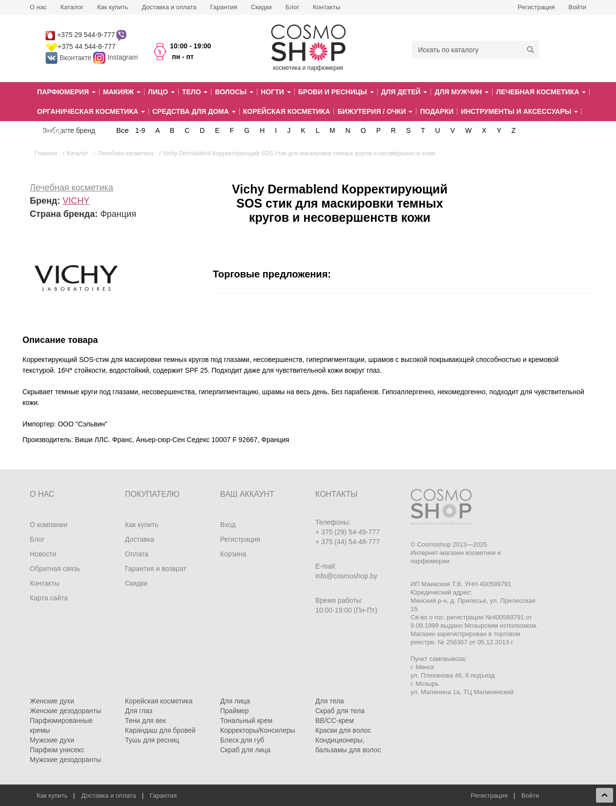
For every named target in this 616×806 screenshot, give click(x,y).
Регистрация (536, 7)
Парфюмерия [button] (66, 92)
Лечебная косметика (71, 187)
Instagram (122, 58)
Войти (577, 7)
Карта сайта (49, 598)
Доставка (139, 539)
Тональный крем (246, 720)
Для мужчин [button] (461, 92)
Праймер (234, 711)
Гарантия (223, 7)
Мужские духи (52, 740)
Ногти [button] (275, 92)
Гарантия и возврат (155, 569)
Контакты (326, 7)
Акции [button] (52, 131)
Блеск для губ (242, 740)
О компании (48, 525)
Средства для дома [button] (194, 111)
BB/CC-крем (334, 720)
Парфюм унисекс (57, 750)
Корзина (233, 554)
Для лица (235, 701)
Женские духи (52, 701)
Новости (43, 554)
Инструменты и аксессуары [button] (519, 111)
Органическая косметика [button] (91, 111)
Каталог (72, 7)
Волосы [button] (234, 92)
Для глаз (138, 711)
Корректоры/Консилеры (257, 730)
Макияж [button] (122, 92)
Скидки (261, 7)
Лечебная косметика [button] (541, 92)
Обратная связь (55, 569)
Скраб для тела (340, 711)
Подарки (436, 111)
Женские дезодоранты (65, 711)
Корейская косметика (286, 111)
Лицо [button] (161, 92)
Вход (228, 525)
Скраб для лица (245, 750)
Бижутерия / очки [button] (374, 111)
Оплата (136, 554)
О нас (38, 7)
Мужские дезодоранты (65, 760)
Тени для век (145, 720)
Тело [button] (195, 92)
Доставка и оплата (169, 7)
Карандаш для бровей (160, 730)
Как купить (112, 7)
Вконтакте (69, 58)
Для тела (329, 701)
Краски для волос (343, 730)
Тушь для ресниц (152, 740)
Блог (292, 7)
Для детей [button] (404, 92)
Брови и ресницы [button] (336, 92)
